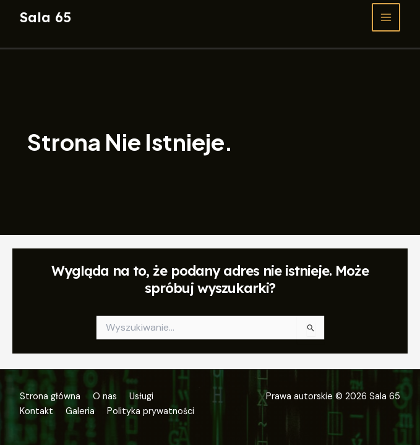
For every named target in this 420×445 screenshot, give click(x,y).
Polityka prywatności (150, 411)
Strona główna (50, 396)
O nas (105, 396)
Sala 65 (45, 17)
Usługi (141, 396)
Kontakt (36, 411)
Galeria (80, 411)
